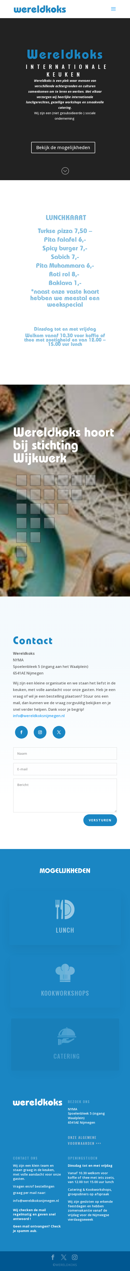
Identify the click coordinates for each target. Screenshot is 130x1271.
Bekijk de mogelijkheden (63, 148)
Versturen (100, 820)
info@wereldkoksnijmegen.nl (39, 715)
